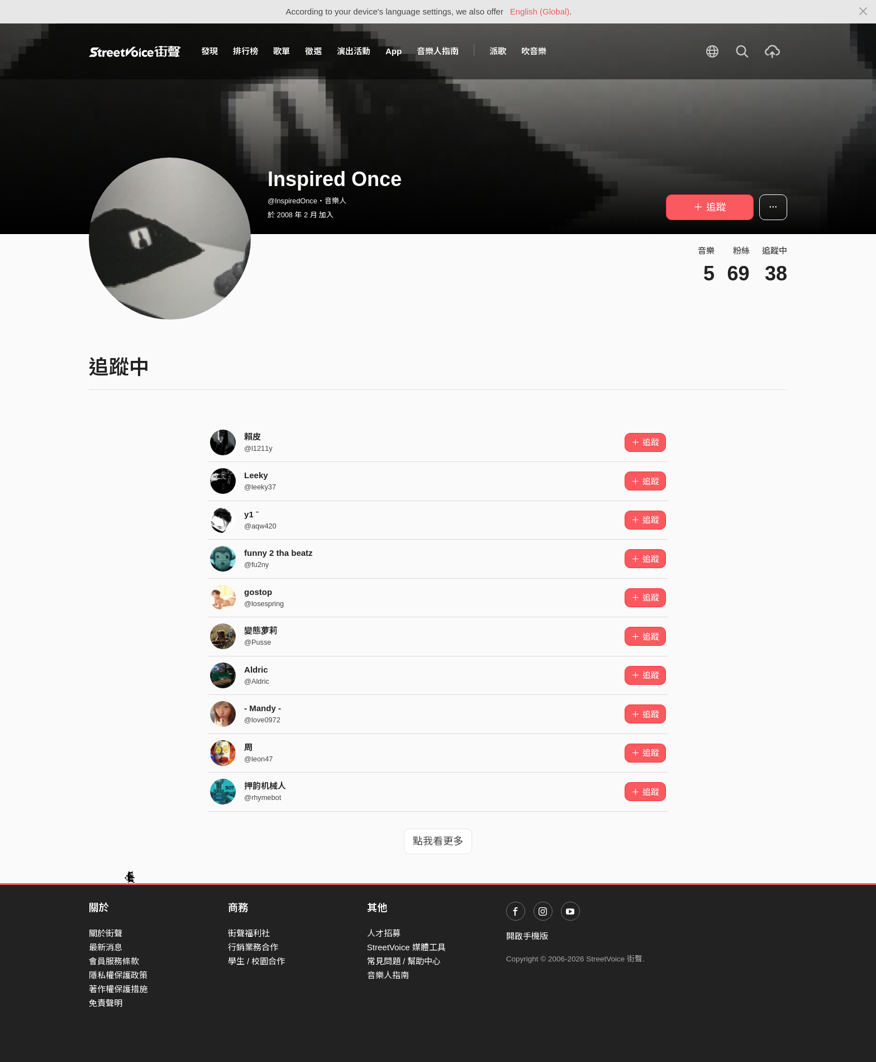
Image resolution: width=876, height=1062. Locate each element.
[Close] (863, 11)
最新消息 (105, 947)
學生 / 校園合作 (256, 961)
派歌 (497, 51)
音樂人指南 (438, 51)
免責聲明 (105, 1003)
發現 (209, 51)
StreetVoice (135, 51)
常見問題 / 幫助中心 (404, 961)
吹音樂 (533, 51)
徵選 (313, 51)
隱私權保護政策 (118, 975)
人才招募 (384, 933)
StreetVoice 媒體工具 (406, 947)
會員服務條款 (114, 961)
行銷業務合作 (253, 947)
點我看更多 (438, 841)
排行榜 (245, 51)
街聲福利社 (249, 933)
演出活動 (353, 51)
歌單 (281, 51)
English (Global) (540, 11)
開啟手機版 (527, 936)
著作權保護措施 (118, 989)
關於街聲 (105, 933)
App (393, 51)
